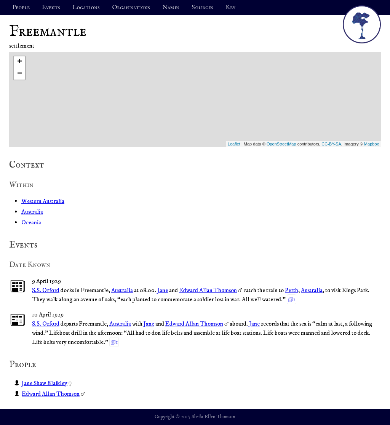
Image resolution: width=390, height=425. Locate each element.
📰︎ (17, 287)
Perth (291, 290)
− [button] (19, 74)
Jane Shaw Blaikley (44, 383)
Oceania (31, 222)
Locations (86, 7)
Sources (202, 7)
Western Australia (42, 201)
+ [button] (19, 62)
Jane (162, 290)
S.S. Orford (45, 290)
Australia (32, 212)
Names (170, 7)
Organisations (131, 7)
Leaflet (234, 144)
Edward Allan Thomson (208, 290)
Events (51, 7)
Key (230, 7)
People (21, 7)
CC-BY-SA (331, 144)
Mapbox (371, 144)
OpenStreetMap (281, 144)
